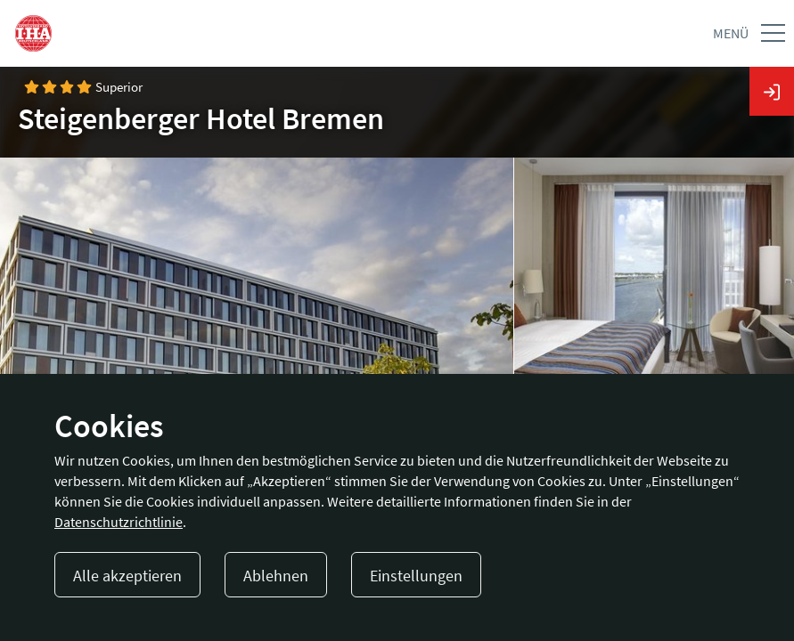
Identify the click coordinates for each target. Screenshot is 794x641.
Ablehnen (275, 575)
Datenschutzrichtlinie (118, 522)
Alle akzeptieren (127, 575)
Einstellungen (416, 575)
